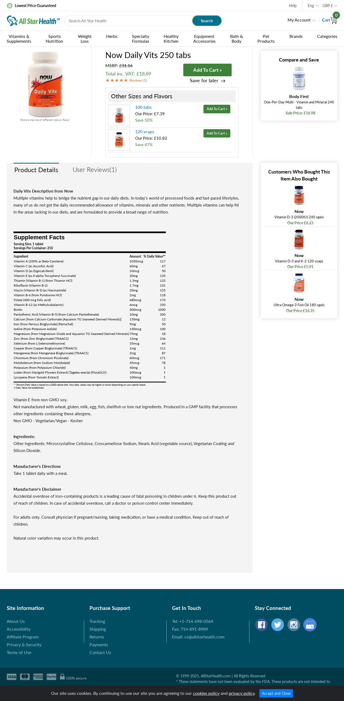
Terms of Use (19, 652)
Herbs (111, 36)
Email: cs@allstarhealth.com (198, 636)
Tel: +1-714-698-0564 (192, 621)
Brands (296, 36)
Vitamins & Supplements (19, 39)
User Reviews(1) (95, 169)
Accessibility (18, 628)
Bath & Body (236, 39)
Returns (96, 636)
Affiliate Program (23, 636)
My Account (299, 19)
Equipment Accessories (204, 39)
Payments (98, 644)
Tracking (97, 621)
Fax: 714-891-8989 (190, 628)
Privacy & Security (24, 644)
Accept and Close (276, 693)
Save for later (204, 80)
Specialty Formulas (140, 39)
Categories (327, 36)
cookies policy (206, 693)
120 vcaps (144, 131)
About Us (16, 621)
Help (293, 5)
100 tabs (143, 107)
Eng (311, 5)
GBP (327, 5)
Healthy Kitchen (171, 39)
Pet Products (266, 39)
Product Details (36, 170)
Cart (329, 19)
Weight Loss (85, 39)
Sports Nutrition (54, 39)
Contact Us (100, 652)
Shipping (97, 628)
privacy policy (242, 693)
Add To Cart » (207, 70)
